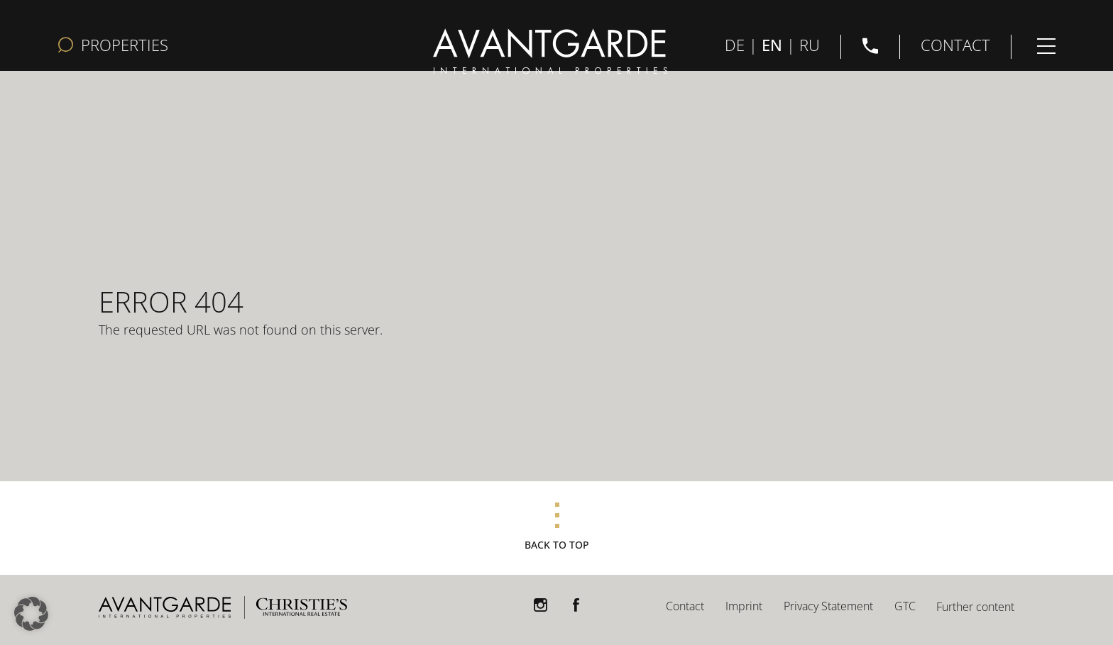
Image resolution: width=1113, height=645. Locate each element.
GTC (905, 606)
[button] (31, 614)
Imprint (743, 606)
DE (735, 44)
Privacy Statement (828, 606)
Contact (685, 606)
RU (809, 44)
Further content (975, 607)
